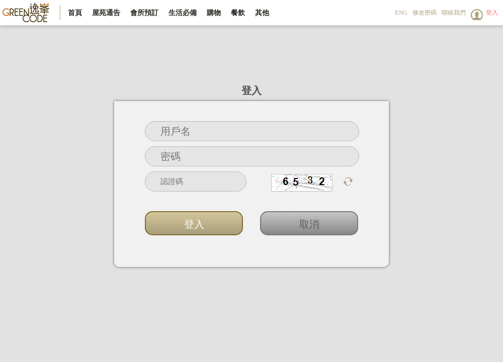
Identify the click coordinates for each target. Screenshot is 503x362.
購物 (214, 13)
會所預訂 (144, 13)
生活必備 (183, 13)
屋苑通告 (106, 13)
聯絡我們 (454, 12)
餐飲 (238, 13)
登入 (492, 12)
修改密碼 (424, 12)
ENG (401, 12)
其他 (262, 13)
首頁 (75, 13)
